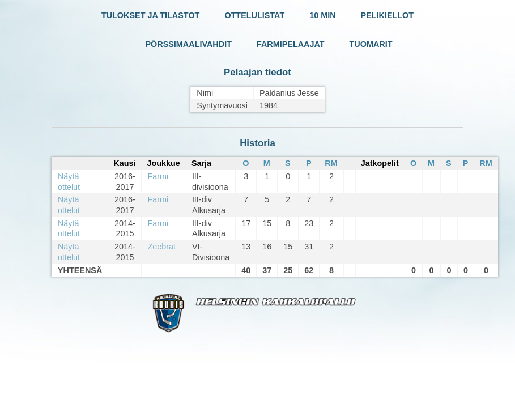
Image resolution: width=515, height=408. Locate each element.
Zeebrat (161, 246)
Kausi (124, 163)
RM (331, 163)
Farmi (157, 176)
